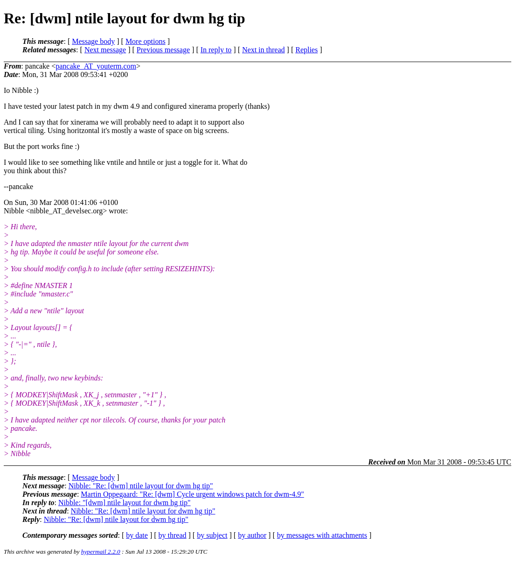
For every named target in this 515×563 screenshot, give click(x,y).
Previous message (163, 50)
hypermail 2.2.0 (100, 551)
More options (145, 41)
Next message (105, 50)
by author (252, 535)
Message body (93, 41)
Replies (306, 50)
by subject (212, 535)
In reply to (216, 50)
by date (137, 535)
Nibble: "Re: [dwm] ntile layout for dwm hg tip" (141, 486)
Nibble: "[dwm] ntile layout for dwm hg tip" (124, 503)
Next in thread (263, 50)
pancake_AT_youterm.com (96, 66)
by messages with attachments (322, 535)
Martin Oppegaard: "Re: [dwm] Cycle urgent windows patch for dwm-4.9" (192, 494)
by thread (173, 535)
